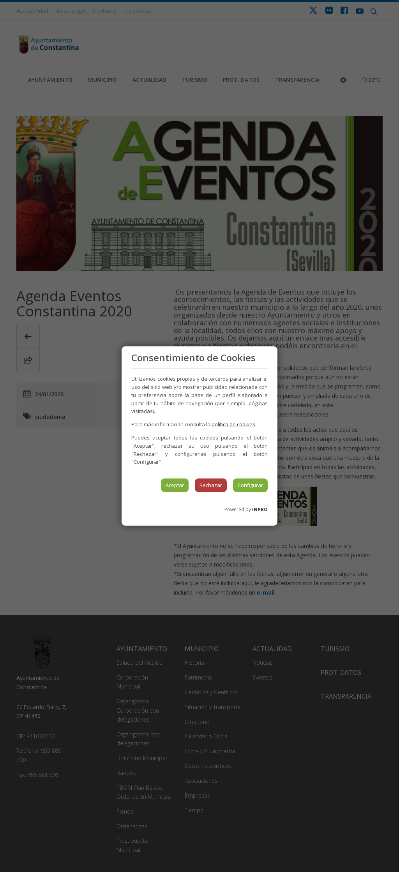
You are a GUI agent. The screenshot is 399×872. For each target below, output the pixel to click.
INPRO (260, 509)
